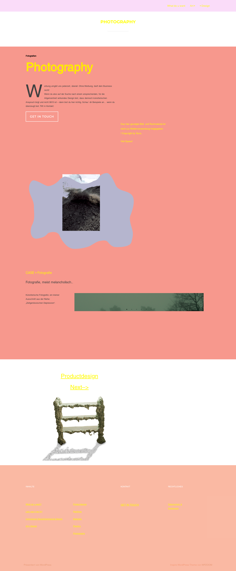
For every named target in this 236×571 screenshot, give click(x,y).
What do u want (176, 5)
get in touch (42, 116)
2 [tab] (131, 309)
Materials (77, 519)
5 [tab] (146, 309)
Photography (79, 533)
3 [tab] (136, 309)
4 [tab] (141, 309)
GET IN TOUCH (130, 504)
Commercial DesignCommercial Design (44, 519)
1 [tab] (127, 309)
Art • (192, 5)
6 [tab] (151, 309)
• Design (205, 5)
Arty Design (31, 526)
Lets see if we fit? (34, 511)
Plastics (77, 526)
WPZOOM (207, 565)
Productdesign (80, 504)
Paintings (77, 511)
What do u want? (33, 504)
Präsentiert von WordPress (37, 565)
